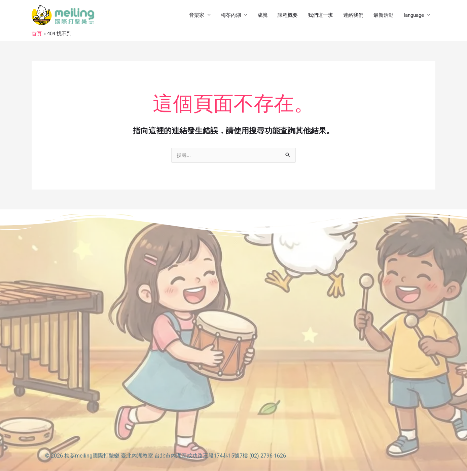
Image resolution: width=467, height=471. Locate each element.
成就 (262, 15)
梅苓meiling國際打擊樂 (91, 455)
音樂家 (196, 15)
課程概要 (288, 15)
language (414, 15)
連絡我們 (353, 15)
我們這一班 (320, 15)
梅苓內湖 (231, 15)
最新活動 (383, 15)
